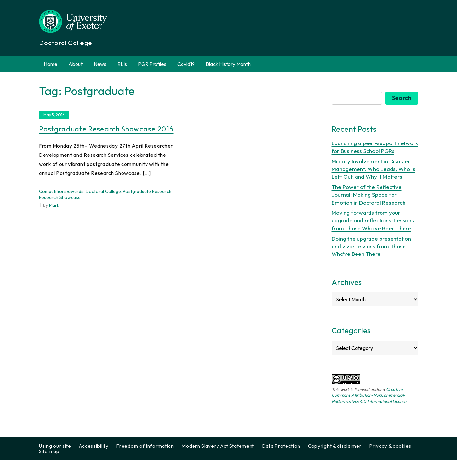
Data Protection (281, 446)
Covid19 (186, 64)
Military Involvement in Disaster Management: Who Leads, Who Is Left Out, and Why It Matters (373, 169)
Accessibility (94, 446)
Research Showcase (60, 197)
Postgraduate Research (147, 191)
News (100, 64)
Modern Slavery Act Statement (218, 446)
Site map (49, 451)
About (75, 64)
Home (50, 64)
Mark (54, 205)
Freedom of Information (145, 446)
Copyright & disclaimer (334, 446)
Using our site (55, 446)
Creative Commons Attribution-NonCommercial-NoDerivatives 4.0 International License (369, 395)
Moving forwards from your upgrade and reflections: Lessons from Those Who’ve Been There (373, 220)
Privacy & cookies (390, 446)
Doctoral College (103, 191)
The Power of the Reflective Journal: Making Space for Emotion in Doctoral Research (369, 194)
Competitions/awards (61, 191)
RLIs (122, 64)
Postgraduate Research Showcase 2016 (106, 128)
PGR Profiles (152, 64)
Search (402, 98)
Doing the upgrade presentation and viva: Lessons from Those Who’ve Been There (371, 246)
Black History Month (228, 64)
